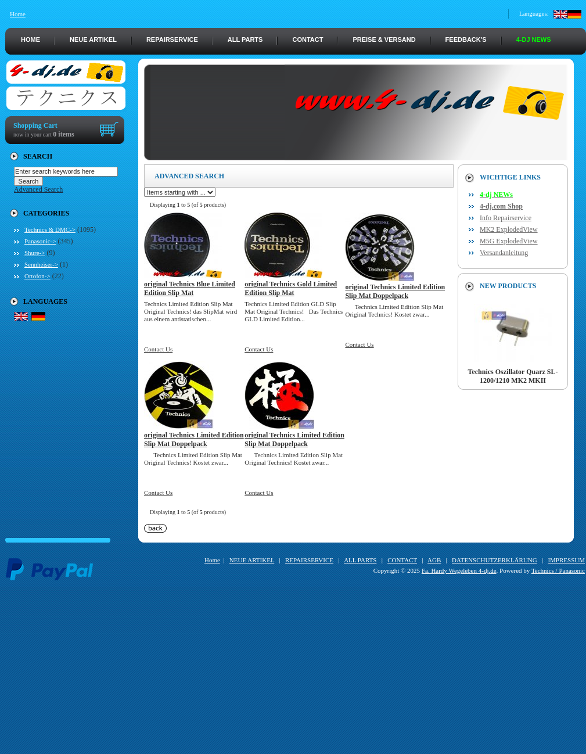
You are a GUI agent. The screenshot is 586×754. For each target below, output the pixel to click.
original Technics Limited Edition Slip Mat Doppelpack (395, 291)
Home (18, 13)
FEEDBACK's (466, 39)
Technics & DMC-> (50, 229)
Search (37, 156)
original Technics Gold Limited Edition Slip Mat (291, 288)
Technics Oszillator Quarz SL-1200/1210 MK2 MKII (513, 373)
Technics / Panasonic (558, 570)
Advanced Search (38, 189)
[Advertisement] (295, 672)
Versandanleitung (504, 253)
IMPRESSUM (566, 559)
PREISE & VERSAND (384, 39)
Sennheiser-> (41, 264)
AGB (434, 559)
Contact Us (158, 349)
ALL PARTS (245, 39)
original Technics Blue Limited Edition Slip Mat (189, 288)
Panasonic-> (40, 241)
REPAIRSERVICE (172, 39)
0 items (63, 134)
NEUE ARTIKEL (93, 39)
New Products (508, 286)
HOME (30, 39)
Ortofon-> (37, 275)
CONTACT (307, 39)
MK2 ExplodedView (509, 229)
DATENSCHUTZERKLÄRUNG (494, 559)
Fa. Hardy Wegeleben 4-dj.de (459, 570)
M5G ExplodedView (509, 241)
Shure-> (34, 252)
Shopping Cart (35, 125)
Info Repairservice (505, 218)
